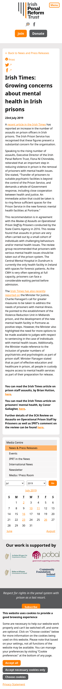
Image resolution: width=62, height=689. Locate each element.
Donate (38, 33)
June (9, 531)
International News (21, 464)
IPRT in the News (19, 459)
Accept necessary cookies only (25, 670)
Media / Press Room (21, 475)
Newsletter (15, 470)
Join (21, 33)
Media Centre (14, 442)
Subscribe (31, 607)
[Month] (14, 483)
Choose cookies (15, 677)
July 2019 (31, 490)
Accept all (11, 663)
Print (10, 59)
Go (52, 483)
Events (13, 453)
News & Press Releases (23, 448)
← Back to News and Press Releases (27, 53)
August (50, 531)
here (8, 394)
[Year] (36, 483)
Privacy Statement (14, 684)
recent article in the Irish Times (26, 124)
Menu (54, 5)
